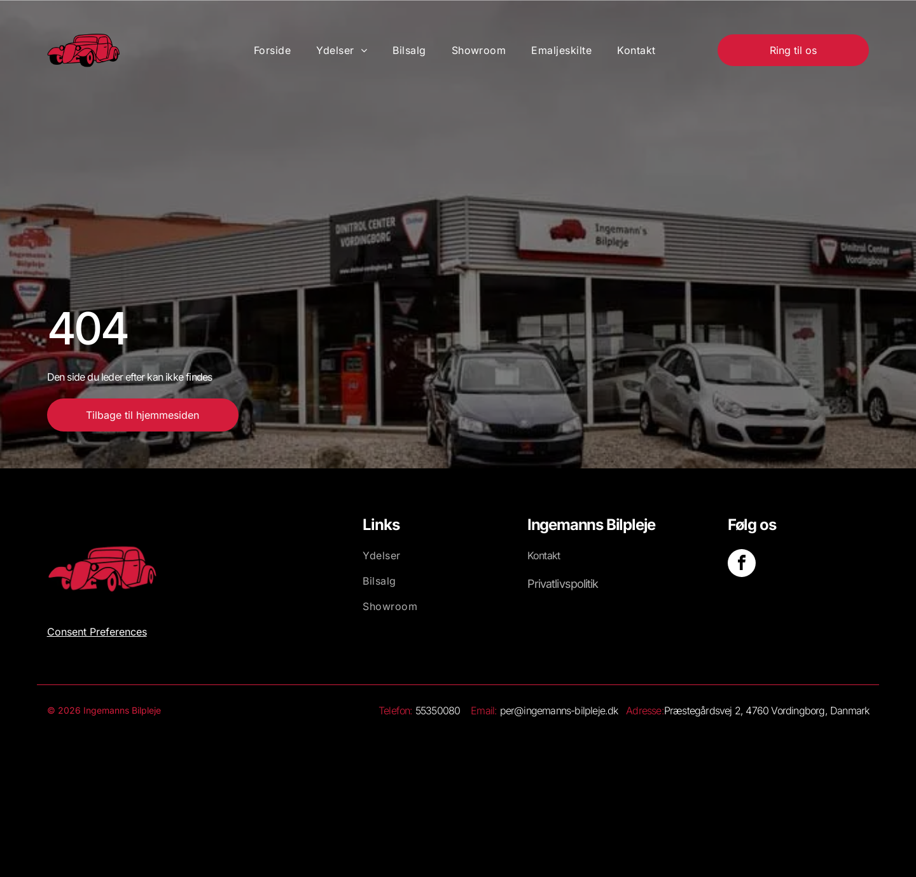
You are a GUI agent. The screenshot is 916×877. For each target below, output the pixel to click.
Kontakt (543, 555)
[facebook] (742, 564)
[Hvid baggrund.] (376, 769)
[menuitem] (272, 50)
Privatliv (546, 583)
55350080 (438, 710)
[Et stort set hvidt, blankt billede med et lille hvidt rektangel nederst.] (540, 769)
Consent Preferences (97, 631)
